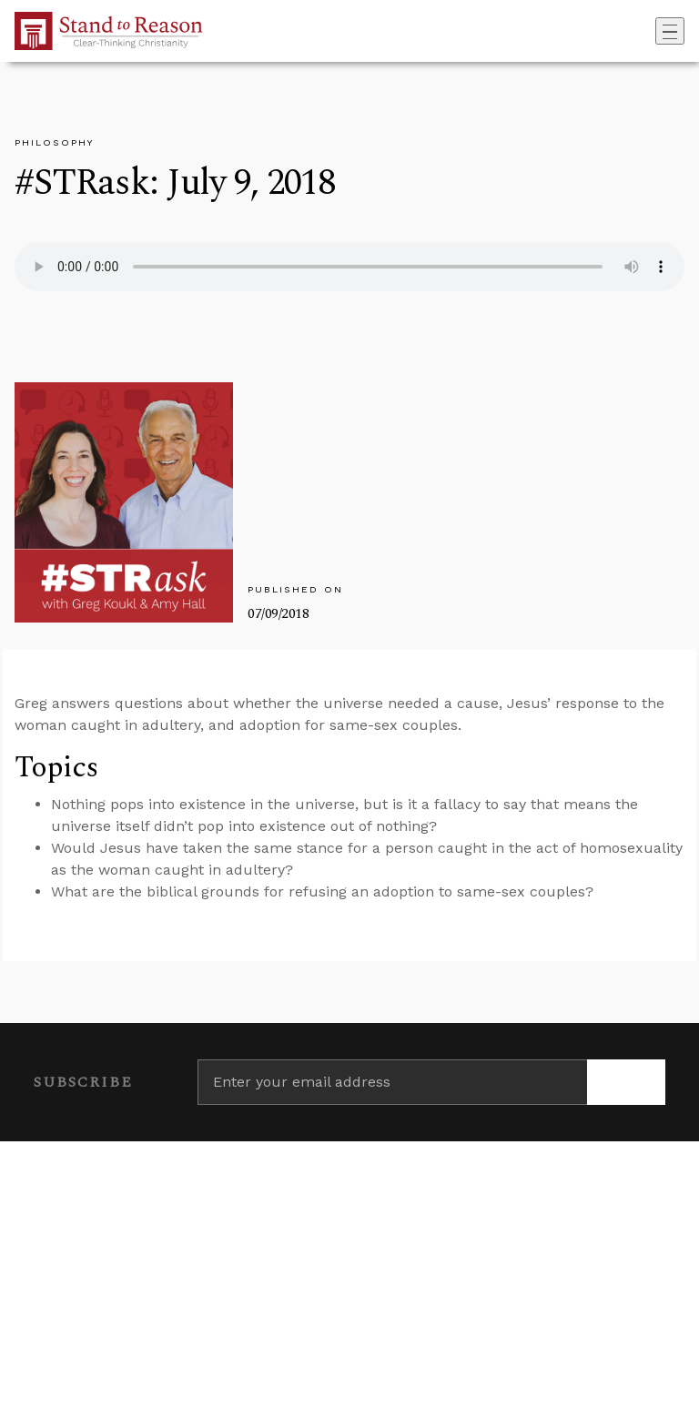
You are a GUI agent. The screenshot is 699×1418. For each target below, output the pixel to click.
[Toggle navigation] (669, 31)
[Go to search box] (649, 31)
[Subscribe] (626, 1082)
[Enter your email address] (392, 1082)
